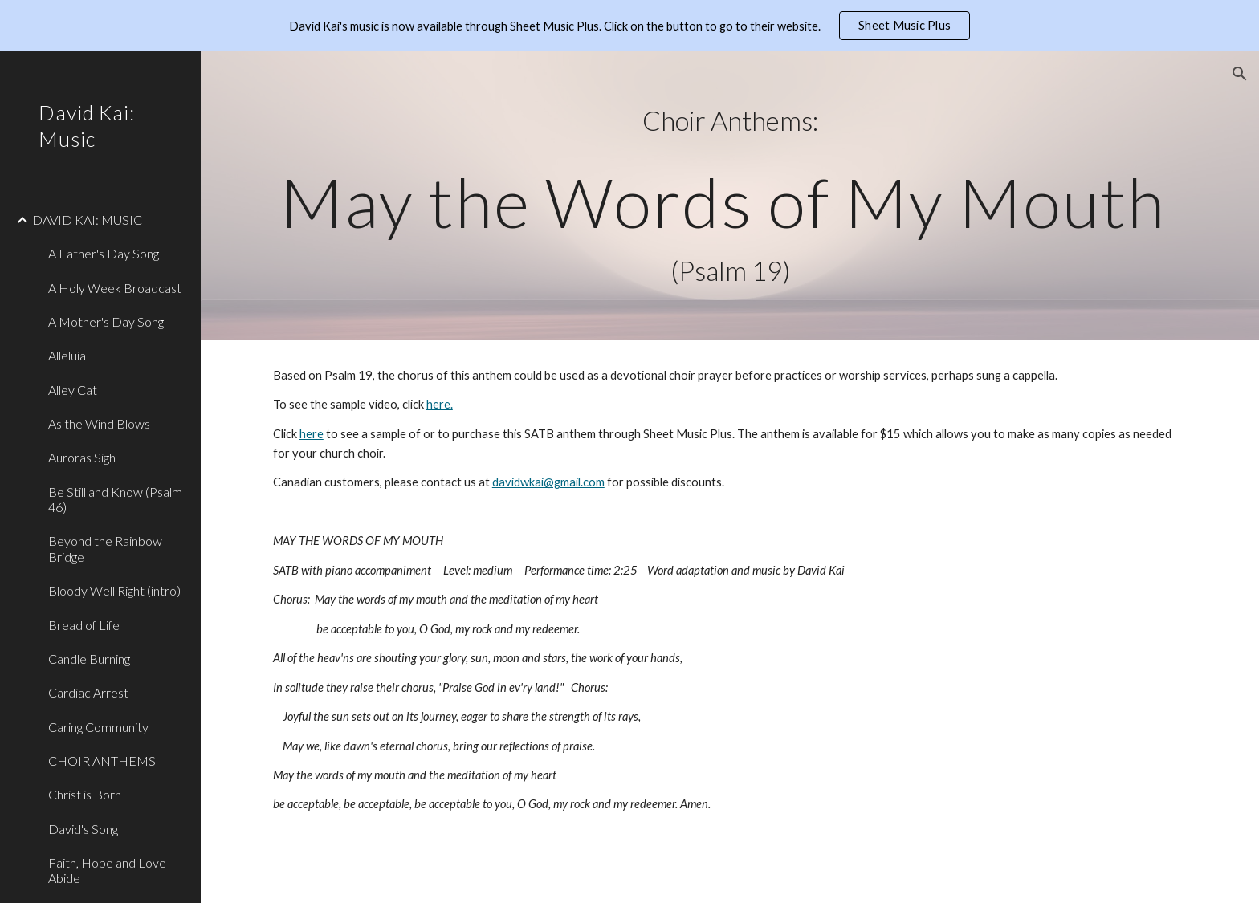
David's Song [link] (83, 828)
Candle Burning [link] (89, 658)
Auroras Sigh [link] (82, 457)
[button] (1239, 74)
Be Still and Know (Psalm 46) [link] (115, 499)
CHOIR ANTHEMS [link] (102, 760)
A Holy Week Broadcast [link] (114, 287)
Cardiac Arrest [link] (88, 692)
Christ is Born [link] (84, 794)
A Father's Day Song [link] (103, 253)
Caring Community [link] (98, 726)
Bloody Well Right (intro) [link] (114, 590)
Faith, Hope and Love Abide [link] (107, 870)
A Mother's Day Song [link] (106, 321)
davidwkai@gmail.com (548, 482)
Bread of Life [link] (84, 625)
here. (439, 404)
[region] (629, 25)
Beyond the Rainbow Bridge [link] (105, 548)
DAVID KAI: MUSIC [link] (87, 219)
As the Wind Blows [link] (99, 423)
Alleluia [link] (67, 355)
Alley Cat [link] (72, 389)
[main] (730, 196)
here (311, 434)
